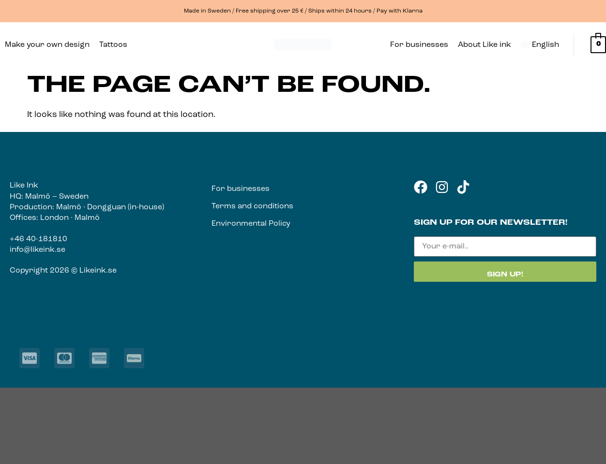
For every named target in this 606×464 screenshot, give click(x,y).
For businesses (419, 45)
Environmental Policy (251, 224)
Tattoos (113, 45)
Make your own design (47, 45)
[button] (115, 45)
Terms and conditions (252, 206)
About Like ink (484, 45)
